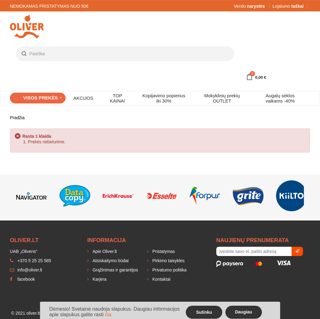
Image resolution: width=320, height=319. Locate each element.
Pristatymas (163, 251)
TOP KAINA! (117, 98)
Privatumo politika (168, 269)
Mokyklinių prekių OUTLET (222, 98)
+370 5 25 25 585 (30, 260)
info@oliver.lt (26, 269)
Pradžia (17, 117)
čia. (109, 314)
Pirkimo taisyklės (167, 260)
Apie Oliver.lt (104, 251)
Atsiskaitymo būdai (110, 260)
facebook (22, 279)
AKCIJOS (83, 98)
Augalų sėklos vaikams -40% (280, 98)
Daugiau (243, 311)
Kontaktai (160, 279)
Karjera (98, 279)
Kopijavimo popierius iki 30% (163, 98)
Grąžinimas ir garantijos (114, 269)
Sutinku (204, 312)
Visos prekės (42, 97)
